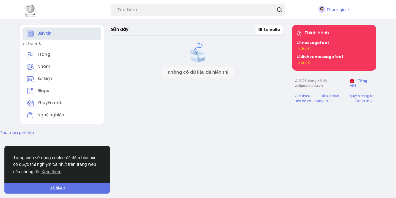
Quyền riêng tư (361, 96)
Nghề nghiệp (45, 115)
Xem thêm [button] (51, 171)
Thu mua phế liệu (17, 132)
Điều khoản (330, 96)
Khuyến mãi (44, 103)
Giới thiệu (302, 96)
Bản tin (39, 33)
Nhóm (38, 67)
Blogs (38, 91)
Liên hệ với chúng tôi (312, 100)
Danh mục (364, 100)
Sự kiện (39, 79)
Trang (38, 54)
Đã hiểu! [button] (57, 188)
